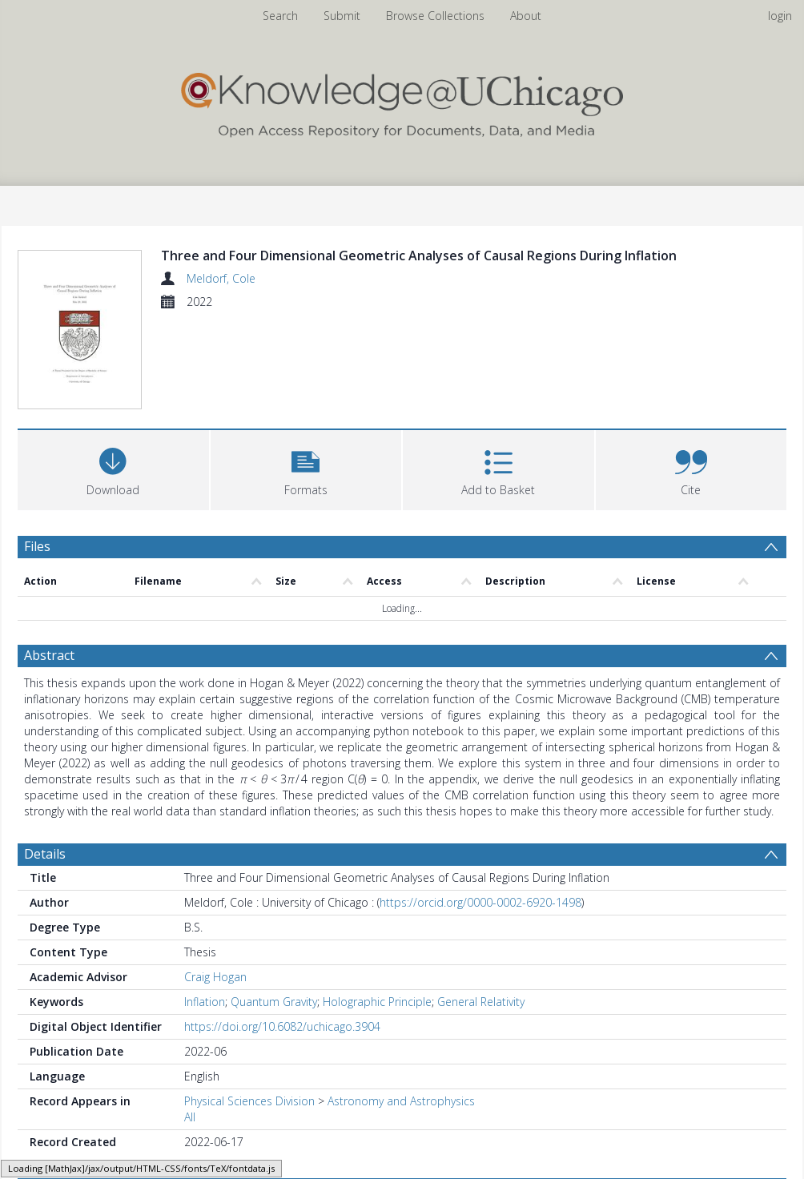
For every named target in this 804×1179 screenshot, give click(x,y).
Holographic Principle (377, 944)
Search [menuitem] (280, 15)
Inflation (204, 944)
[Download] (113, 468)
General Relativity (481, 944)
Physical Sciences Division (249, 1043)
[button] (306, 468)
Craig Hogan (215, 919)
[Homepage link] (402, 101)
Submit (342, 15)
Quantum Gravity (274, 944)
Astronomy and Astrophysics (401, 1043)
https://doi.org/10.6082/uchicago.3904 (282, 968)
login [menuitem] (780, 15)
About (525, 15)
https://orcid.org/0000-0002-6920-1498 (480, 844)
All (189, 1059)
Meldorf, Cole (221, 278)
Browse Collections (435, 15)
